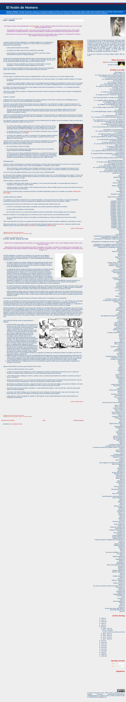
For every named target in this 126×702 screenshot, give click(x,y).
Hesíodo (120, 401)
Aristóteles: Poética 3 (117, 219)
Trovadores (120, 595)
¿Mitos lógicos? (118, 72)
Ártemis (121, 230)
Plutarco (120, 518)
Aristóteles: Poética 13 (116, 206)
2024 (102, 620)
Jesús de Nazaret (118, 436)
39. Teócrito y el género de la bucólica (112, 135)
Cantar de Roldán (118, 269)
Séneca (121, 558)
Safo (121, 551)
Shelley (121, 560)
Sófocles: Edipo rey (117, 572)
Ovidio (121, 504)
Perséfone (120, 511)
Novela (121, 495)
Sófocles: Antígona (117, 570)
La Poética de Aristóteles (116, 444)
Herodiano (120, 398)
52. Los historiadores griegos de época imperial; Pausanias (108, 157)
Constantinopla (118, 288)
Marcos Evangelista (117, 464)
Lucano (121, 461)
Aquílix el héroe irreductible (115, 197)
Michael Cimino (118, 474)
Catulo (121, 275)
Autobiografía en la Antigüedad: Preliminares (110, 247)
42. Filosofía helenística (116, 141)
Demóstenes (119, 310)
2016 (102, 642)
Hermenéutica (119, 395)
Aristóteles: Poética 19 (116, 215)
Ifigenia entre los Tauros (116, 423)
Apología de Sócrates (117, 194)
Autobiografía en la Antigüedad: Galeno (112, 237)
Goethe (121, 380)
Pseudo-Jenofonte (118, 538)
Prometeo (120, 531)
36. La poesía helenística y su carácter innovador (109, 131)
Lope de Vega (119, 460)
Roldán (121, 548)
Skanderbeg (119, 563)
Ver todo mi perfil (112, 64)
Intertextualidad (118, 426)
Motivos (121, 483)
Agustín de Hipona (118, 173)
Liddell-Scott (119, 451)
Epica (121, 339)
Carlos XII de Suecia (117, 271)
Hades (121, 387)
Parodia (121, 509)
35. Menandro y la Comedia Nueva (113, 129)
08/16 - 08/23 (106, 635)
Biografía (120, 254)
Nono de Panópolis (117, 493)
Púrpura (120, 542)
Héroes (20, 233)
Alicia (121, 178)
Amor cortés (119, 180)
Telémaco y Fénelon (117, 580)
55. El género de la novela (115, 163)
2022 (102, 623)
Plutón (121, 520)
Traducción (119, 591)
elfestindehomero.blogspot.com (98, 697)
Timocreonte (119, 587)
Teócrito (120, 581)
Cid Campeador (118, 279)
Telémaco (120, 579)
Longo (121, 458)
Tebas (121, 577)
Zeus (121, 604)
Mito (121, 479)
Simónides (120, 562)
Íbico (121, 420)
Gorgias (120, 383)
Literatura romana (118, 457)
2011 (102, 651)
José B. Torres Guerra (77, 228)
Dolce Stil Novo (118, 325)
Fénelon (120, 367)
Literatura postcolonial (117, 455)
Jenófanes (120, 433)
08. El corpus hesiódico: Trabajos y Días (111, 85)
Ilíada (62, 224)
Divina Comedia (118, 324)
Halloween (120, 388)
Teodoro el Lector (118, 583)
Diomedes (120, 317)
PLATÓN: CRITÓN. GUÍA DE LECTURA (15, 239)
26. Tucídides (119, 114)
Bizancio (120, 255)
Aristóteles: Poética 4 (117, 220)
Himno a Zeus (119, 411)
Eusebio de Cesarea (117, 357)
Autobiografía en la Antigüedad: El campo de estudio (108, 236)
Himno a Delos (119, 406)
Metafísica (120, 471)
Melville (121, 467)
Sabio (121, 549)
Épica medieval (118, 342)
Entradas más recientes (7, 420)
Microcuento (119, 475)
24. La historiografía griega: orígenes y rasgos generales (107, 111)
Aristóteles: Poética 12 (116, 205)
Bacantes (120, 248)
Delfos (121, 304)
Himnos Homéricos (117, 413)
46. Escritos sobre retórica (115, 148)
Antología (120, 187)
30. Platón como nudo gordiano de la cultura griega (108, 121)
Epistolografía (119, 349)
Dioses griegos (119, 322)
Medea (121, 465)
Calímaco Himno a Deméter (115, 262)
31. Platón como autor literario (114, 122)
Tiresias (120, 588)
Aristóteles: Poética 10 (116, 202)
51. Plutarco (119, 156)
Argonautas (119, 198)
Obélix (121, 499)
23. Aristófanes (119, 110)
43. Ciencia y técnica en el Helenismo (112, 142)
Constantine (119, 285)
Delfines (120, 303)
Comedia (120, 282)
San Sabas (120, 553)
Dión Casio (120, 318)
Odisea (26, 225)
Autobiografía (119, 234)
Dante (121, 297)
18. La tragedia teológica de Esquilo (113, 101)
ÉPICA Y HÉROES (9, 20)
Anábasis (120, 181)
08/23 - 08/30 (106, 633)
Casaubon (120, 274)
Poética (120, 525)
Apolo (121, 192)
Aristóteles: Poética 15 (116, 209)
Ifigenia (121, 422)
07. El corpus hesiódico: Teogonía (113, 83)
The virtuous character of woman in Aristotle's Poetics (108, 586)
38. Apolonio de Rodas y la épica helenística (110, 134)
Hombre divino (119, 418)
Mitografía (120, 481)
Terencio (120, 584)
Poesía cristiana (118, 524)
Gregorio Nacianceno (117, 384)
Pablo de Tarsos (118, 506)
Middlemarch (119, 478)
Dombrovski (119, 327)
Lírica (121, 453)
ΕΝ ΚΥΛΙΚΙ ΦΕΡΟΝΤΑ (116, 610)
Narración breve (118, 486)
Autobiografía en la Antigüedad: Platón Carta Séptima (108, 246)
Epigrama (120, 348)
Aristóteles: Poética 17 (116, 212)
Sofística (120, 567)
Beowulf (28, 131)
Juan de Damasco (118, 437)
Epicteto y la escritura (117, 346)
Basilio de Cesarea (117, 251)
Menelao (120, 469)
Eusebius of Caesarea (117, 359)
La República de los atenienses (114, 446)
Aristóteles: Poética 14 (116, 208)
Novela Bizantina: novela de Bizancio (112, 496)
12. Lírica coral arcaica (116, 90)
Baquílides (120, 250)
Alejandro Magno (118, 177)
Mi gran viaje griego (117, 472)
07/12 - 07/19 (106, 637)
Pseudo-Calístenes (117, 537)
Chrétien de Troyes (117, 278)
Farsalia (120, 363)
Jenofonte (120, 434)
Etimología (120, 353)
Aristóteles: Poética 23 (116, 218)
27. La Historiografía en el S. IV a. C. (112, 115)
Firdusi (121, 371)
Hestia (121, 404)
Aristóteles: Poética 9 (117, 227)
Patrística (120, 510)
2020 (102, 627)
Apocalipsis (119, 191)
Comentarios (116, 666)
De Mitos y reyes (118, 302)
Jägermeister (119, 432)
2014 (102, 645)
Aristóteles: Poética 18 (116, 213)
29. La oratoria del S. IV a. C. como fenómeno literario (108, 120)
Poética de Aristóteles (116, 527)
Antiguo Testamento (117, 185)
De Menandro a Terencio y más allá (113, 300)
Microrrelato (119, 476)
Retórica (120, 546)
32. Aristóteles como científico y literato (112, 124)
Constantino (119, 286)
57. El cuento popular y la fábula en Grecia (111, 166)
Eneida (33, 225)
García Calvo (119, 374)
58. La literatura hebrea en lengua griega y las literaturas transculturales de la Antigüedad (109, 168)
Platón (20, 416)
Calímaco (120, 261)
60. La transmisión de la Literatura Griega (111, 171)
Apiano (121, 188)
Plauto (121, 517)
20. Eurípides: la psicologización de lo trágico (110, 104)
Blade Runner (119, 257)
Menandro (120, 468)
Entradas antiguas (78, 420)
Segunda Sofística (118, 556)
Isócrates (120, 430)
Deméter (120, 307)
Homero (120, 419)
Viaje (121, 600)
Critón (9, 416)
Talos (121, 573)
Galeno (121, 373)
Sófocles (120, 569)
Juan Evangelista (118, 439)
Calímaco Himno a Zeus (116, 264)
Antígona (120, 184)
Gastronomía (119, 376)
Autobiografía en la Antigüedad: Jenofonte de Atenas (108, 244)
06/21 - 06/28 (106, 639)
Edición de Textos (118, 329)
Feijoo (121, 366)
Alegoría (120, 176)
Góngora (120, 381)
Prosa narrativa (118, 532)
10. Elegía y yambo (117, 87)
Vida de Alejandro (118, 601)
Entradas (115, 663)
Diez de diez (119, 314)
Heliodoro (120, 391)
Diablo (121, 311)
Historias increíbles (117, 416)
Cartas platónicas (118, 272)
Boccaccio (120, 258)
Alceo (121, 174)
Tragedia (119, 593)
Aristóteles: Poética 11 (116, 204)
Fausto (121, 364)
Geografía (120, 378)
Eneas (121, 336)
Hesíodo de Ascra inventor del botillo (112, 402)
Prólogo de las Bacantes (116, 530)
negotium (120, 488)
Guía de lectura (14, 416)
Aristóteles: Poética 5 (117, 222)
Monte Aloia (119, 482)
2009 (102, 654)
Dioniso (121, 320)
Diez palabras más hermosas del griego (112, 315)
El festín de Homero (22, 7)
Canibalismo (119, 267)
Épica (9, 233)
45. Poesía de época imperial (115, 146)
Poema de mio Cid (118, 521)
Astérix (121, 232)
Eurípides (120, 355)
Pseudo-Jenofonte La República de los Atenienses (109, 539)
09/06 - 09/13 (106, 628)
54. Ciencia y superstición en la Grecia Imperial (110, 162)
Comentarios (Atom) (16, 424)
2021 (102, 625)
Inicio (44, 420)
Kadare (121, 441)
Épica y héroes (14, 233)
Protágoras (120, 534)
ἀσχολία (120, 607)
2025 (102, 618)
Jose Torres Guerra (107, 693)
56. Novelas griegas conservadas (113, 164)
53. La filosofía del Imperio (115, 160)
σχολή (121, 611)
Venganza (120, 598)
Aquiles (121, 195)
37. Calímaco (119, 132)
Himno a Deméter (118, 408)
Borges (121, 260)
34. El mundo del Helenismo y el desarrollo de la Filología (109, 127)
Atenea (121, 233)
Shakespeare (119, 559)
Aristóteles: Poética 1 (117, 201)
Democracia (119, 309)
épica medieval (51, 225)
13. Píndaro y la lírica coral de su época (112, 92)
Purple (121, 541)
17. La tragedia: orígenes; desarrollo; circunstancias (108, 100)
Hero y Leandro (118, 397)
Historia (120, 415)
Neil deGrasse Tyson (117, 489)
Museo (121, 485)
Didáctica (120, 313)
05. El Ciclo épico (118, 80)
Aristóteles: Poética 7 (117, 225)
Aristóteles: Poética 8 (117, 226)
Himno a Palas (119, 409)
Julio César (120, 440)
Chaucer (120, 276)
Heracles (120, 392)
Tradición (120, 590)
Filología (120, 369)
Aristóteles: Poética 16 (116, 211)
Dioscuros (120, 321)
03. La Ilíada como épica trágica (114, 78)
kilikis (121, 443)
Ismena (121, 429)
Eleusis (121, 335)
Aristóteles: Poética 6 (117, 223)
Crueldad (120, 293)
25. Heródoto (119, 113)
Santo (121, 555)
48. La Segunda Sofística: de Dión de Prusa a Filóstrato (107, 150)
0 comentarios (26, 233)
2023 (102, 621)
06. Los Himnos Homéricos (115, 82)
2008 (102, 656)
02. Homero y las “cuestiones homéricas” (111, 76)
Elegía (121, 334)
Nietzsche (120, 492)
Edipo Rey (120, 331)
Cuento (121, 295)
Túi (122, 597)
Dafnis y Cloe (119, 296)
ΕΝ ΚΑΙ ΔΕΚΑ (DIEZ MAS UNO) (114, 608)
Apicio (121, 190)
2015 (102, 644)
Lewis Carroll (119, 450)
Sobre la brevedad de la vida (115, 565)
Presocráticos (119, 528)
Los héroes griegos (34, 26)
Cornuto (120, 289)
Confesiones (119, 283)
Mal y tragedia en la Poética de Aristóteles (111, 462)
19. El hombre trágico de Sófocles (113, 103)
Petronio (120, 513)
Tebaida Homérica (118, 576)
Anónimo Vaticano (118, 183)
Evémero (120, 362)
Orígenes (120, 502)
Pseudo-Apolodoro (117, 535)
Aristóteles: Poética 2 (117, 216)
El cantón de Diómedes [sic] (115, 332)
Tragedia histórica (118, 594)
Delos (121, 306)
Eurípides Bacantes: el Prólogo (114, 356)
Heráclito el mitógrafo (117, 394)
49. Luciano (119, 152)
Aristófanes (120, 199)
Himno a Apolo (119, 405)
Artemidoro (120, 229)
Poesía (120, 523)
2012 (102, 649)
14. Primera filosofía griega (115, 93)
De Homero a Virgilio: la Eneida (114, 299)
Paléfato (120, 507)
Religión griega (118, 544)
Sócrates (120, 566)
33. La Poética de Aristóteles (115, 125)
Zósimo (121, 605)
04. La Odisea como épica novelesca (112, 79)
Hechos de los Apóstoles (116, 390)
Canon (121, 268)
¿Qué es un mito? (118, 73)
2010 (102, 652)
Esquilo (121, 352)
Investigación (119, 427)
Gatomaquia (119, 377)
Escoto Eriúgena (118, 350)
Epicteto (120, 345)
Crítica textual (119, 290)
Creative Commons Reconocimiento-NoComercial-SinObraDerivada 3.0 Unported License (106, 695)
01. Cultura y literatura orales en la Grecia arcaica (109, 75)
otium (121, 503)
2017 (102, 640)
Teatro (121, 574)
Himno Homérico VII (117, 412)
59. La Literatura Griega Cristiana (113, 170)
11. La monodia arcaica (116, 89)
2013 (102, 647)
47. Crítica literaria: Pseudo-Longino (113, 149)
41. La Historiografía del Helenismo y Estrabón (110, 139)
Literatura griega (118, 454)
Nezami (121, 490)
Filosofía (119, 370)
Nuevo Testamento (117, 497)
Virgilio (121, 602)
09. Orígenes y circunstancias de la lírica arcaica (109, 86)
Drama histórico (118, 328)
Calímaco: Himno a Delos (116, 265)
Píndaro (120, 514)
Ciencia (121, 281)
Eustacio (120, 360)
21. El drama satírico (117, 106)
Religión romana (118, 545)
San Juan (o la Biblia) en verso (114, 552)
